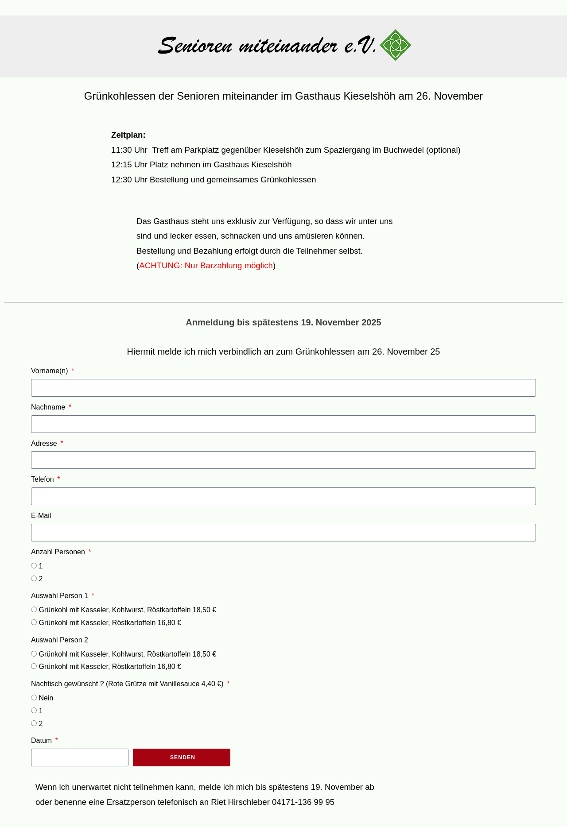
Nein (46, 698)
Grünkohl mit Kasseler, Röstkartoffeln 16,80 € (110, 622)
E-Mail (41, 515)
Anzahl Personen (59, 552)
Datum (42, 740)
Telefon (43, 479)
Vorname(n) (50, 371)
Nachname (49, 407)
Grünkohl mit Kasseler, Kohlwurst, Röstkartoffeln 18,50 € (127, 610)
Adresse (45, 443)
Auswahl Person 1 (60, 595)
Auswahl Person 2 (59, 640)
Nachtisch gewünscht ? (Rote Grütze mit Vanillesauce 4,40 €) (128, 684)
